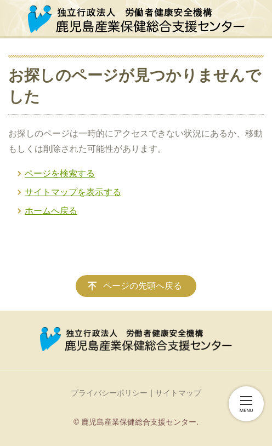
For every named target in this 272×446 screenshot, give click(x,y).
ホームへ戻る (51, 210)
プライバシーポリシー (109, 392)
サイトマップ (178, 392)
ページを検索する (60, 173)
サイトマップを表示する (73, 192)
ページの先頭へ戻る (142, 285)
